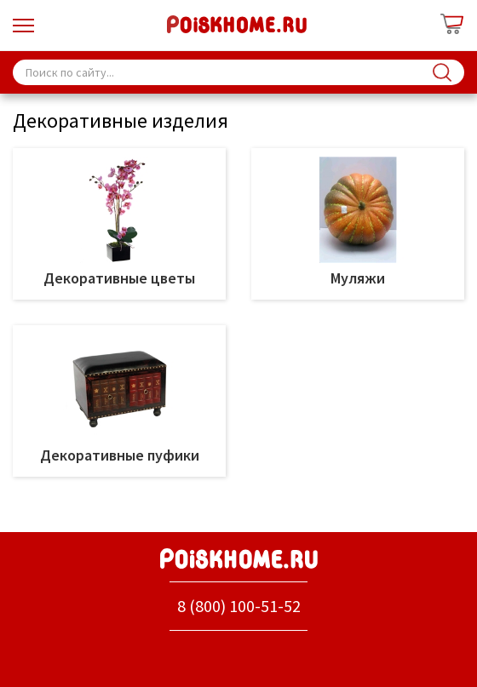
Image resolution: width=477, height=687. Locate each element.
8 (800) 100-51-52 (239, 605)
